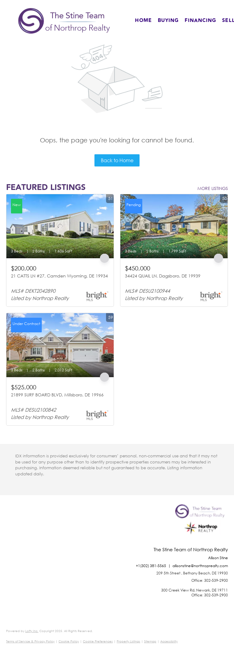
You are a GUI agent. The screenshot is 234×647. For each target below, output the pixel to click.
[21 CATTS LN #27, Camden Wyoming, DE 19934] (60, 226)
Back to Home (117, 160)
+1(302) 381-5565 (151, 565)
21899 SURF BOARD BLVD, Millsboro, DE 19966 (57, 395)
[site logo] (201, 525)
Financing (200, 20)
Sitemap (150, 641)
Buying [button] (168, 20)
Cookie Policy (68, 641)
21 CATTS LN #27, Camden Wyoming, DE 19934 (59, 276)
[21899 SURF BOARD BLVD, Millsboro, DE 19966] (60, 345)
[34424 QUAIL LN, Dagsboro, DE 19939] (174, 226)
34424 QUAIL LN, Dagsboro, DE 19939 (162, 276)
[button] (64, 20)
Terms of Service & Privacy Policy (30, 641)
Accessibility (169, 641)
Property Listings (128, 641)
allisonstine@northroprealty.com (200, 565)
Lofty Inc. (31, 631)
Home (143, 20)
